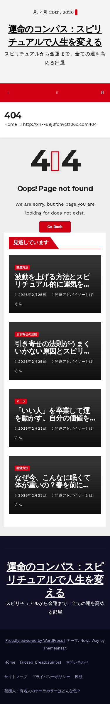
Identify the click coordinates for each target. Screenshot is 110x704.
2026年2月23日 (33, 428)
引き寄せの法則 (26, 334)
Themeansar (54, 648)
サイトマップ (15, 677)
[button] (102, 92)
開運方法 (22, 267)
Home (10, 124)
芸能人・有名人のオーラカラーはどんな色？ (42, 691)
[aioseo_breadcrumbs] (40, 662)
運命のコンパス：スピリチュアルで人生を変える (55, 579)
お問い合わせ (77, 662)
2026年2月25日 (33, 295)
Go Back (55, 227)
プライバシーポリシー (51, 677)
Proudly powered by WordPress (34, 640)
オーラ (20, 401)
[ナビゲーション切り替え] (57, 93)
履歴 (78, 677)
